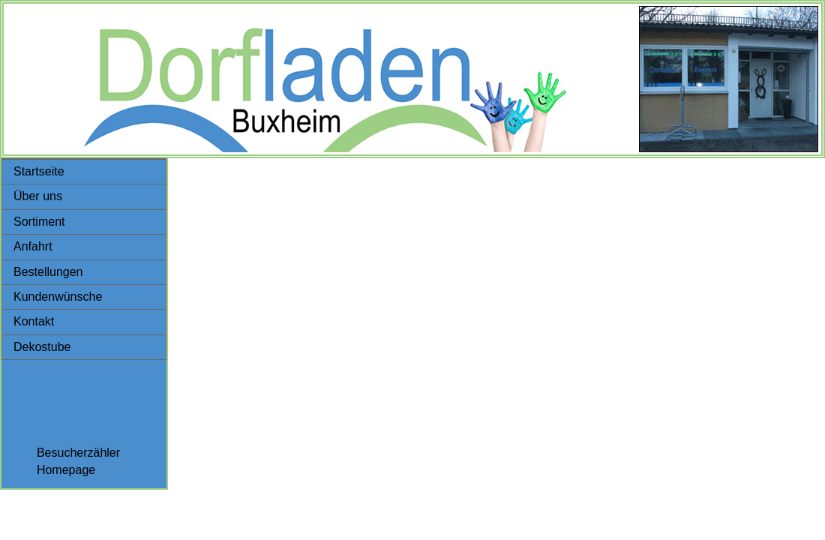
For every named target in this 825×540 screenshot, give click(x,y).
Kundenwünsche (58, 296)
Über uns (38, 196)
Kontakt (34, 321)
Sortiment (39, 221)
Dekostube (42, 346)
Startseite (39, 171)
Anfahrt (33, 246)
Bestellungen (48, 272)
